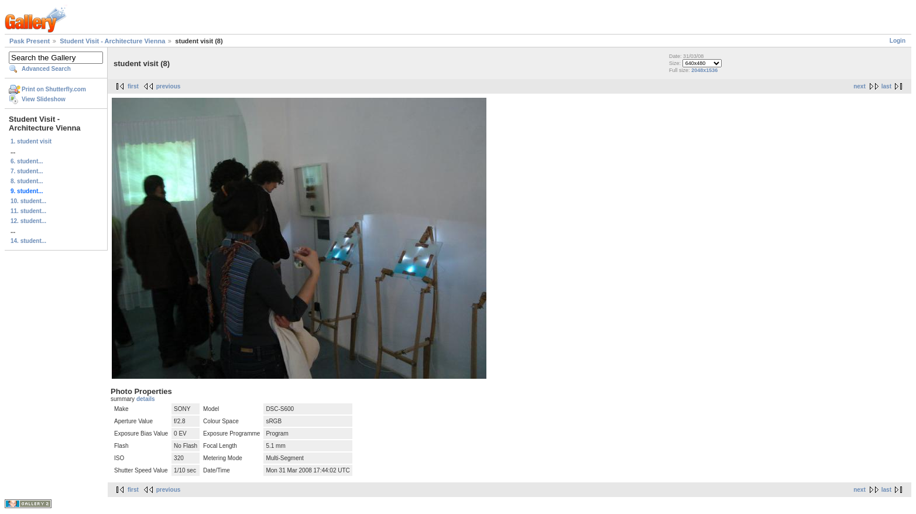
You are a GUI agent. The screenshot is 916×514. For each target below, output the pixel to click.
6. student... (27, 161)
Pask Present (29, 40)
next (859, 86)
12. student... (28, 221)
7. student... (27, 171)
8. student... (27, 181)
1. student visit (31, 141)
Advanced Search (46, 69)
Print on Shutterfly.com (54, 89)
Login (897, 40)
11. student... (28, 211)
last (886, 86)
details (145, 399)
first (133, 86)
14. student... (28, 241)
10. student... (28, 201)
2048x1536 (704, 70)
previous (168, 86)
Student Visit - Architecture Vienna (112, 40)
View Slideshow (44, 99)
